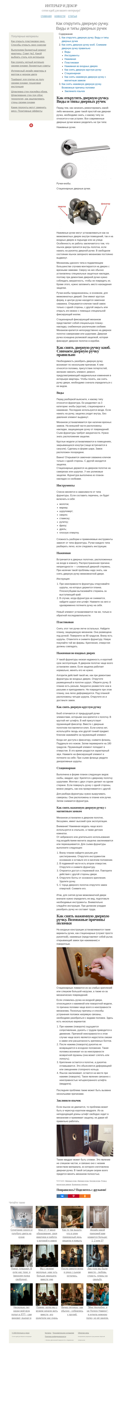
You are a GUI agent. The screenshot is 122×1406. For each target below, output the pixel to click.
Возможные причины (80, 1184)
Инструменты (72, 55)
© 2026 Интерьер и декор (20, 1333)
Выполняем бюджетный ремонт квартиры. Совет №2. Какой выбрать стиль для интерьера (28, 53)
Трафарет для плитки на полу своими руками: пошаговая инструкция (27, 83)
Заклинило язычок (75, 91)
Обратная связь (83, 1333)
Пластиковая (72, 62)
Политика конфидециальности (55, 1336)
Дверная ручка (83, 1181)
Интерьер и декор (61, 6)
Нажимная (70, 59)
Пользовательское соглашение (63, 1333)
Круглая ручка (95, 1181)
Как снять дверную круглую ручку (83, 69)
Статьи (72, 16)
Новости (59, 16)
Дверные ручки (71, 1181)
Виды (67, 52)
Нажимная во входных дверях (81, 66)
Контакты (48, 1333)
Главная (46, 16)
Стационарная (73, 73)
